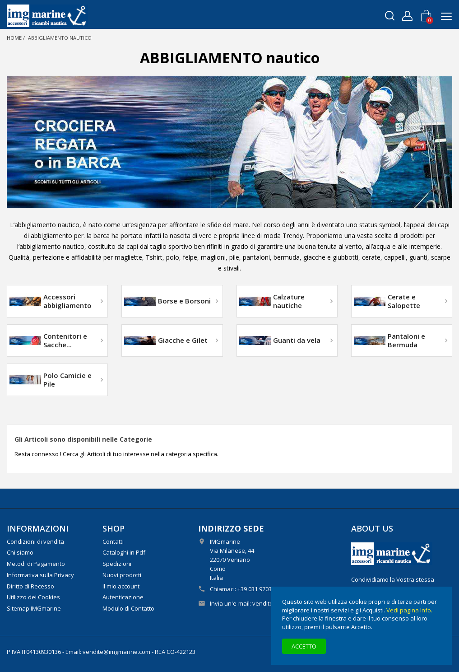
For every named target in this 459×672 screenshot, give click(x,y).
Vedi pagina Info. (409, 610)
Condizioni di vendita (35, 541)
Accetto (304, 646)
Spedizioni (116, 564)
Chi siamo (20, 552)
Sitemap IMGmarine (34, 608)
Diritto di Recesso (30, 586)
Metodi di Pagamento (36, 564)
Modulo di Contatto (128, 608)
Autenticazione (123, 597)
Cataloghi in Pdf (123, 552)
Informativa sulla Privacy (40, 575)
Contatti (113, 541)
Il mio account (120, 586)
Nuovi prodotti (121, 575)
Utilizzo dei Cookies (33, 597)
